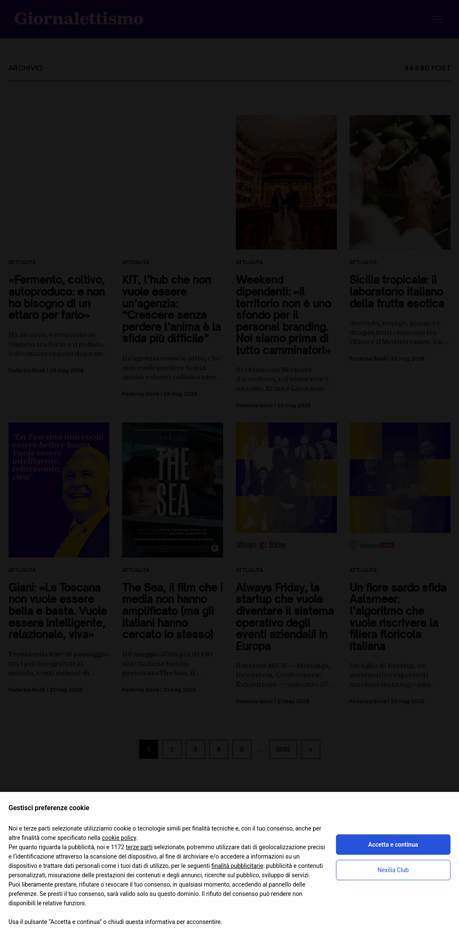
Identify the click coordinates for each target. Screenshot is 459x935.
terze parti (139, 847)
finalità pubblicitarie (237, 865)
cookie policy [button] (119, 837)
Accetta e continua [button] (393, 844)
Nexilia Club (393, 870)
